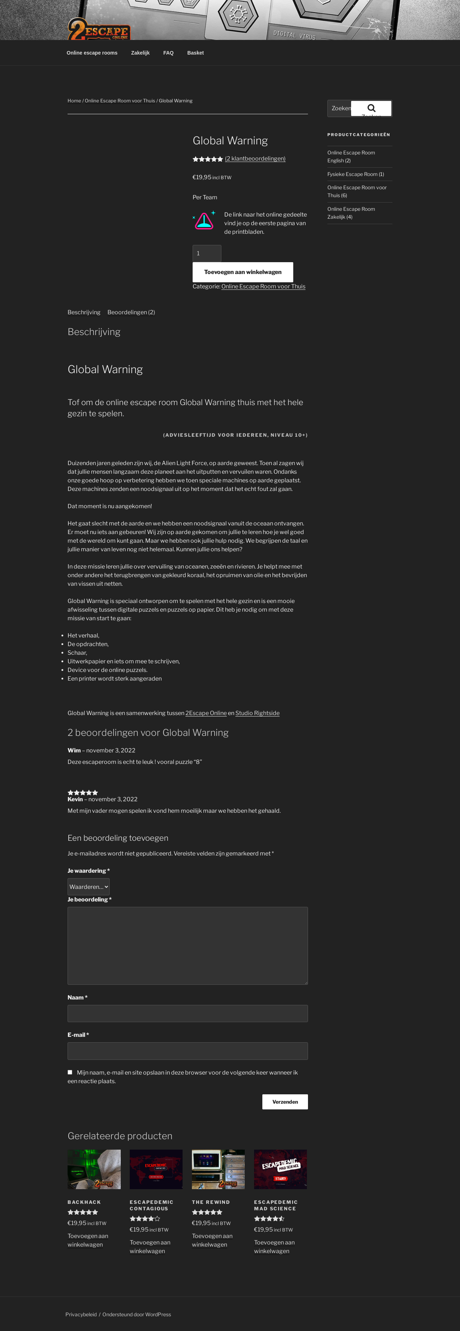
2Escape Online (206, 713)
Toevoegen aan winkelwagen (243, 272)
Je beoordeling (90, 899)
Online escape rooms (92, 53)
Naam (78, 997)
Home (74, 100)
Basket (195, 53)
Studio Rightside (257, 713)
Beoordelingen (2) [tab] (131, 312)
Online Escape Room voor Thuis (120, 100)
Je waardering (89, 870)
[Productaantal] (207, 253)
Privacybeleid (81, 1314)
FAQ (168, 53)
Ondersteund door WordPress (136, 1314)
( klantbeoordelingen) (255, 158)
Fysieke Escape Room (352, 174)
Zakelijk (140, 53)
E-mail (78, 1034)
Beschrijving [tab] (84, 312)
